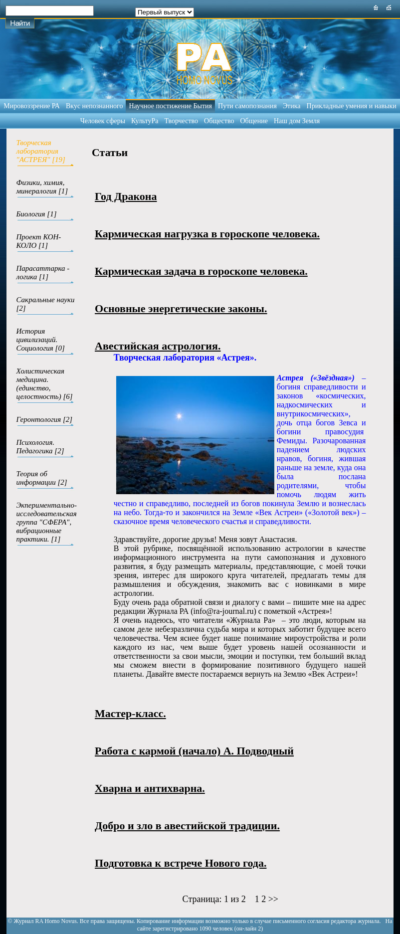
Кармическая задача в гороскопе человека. (201, 271)
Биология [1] (36, 214)
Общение (253, 121)
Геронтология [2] (44, 419)
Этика (292, 106)
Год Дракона (126, 196)
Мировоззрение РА (31, 106)
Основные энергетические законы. (181, 308)
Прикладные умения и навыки (352, 106)
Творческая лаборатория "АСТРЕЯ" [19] (40, 151)
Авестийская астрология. (157, 346)
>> (273, 899)
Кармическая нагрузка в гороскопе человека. (207, 233)
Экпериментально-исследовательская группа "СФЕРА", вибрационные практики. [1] (46, 522)
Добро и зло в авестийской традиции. (187, 825)
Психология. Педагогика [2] (40, 446)
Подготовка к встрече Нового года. (180, 863)
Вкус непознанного (94, 106)
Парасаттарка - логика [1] (43, 272)
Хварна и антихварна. (150, 788)
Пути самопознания (247, 106)
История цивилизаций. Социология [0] (40, 339)
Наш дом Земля (297, 121)
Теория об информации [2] (41, 478)
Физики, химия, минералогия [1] (42, 187)
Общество (219, 121)
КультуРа (144, 121)
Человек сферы (102, 121)
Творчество (181, 121)
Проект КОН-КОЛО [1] (38, 241)
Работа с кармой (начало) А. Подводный (194, 751)
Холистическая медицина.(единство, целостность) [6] (44, 383)
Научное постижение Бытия (170, 106)
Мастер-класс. (130, 713)
